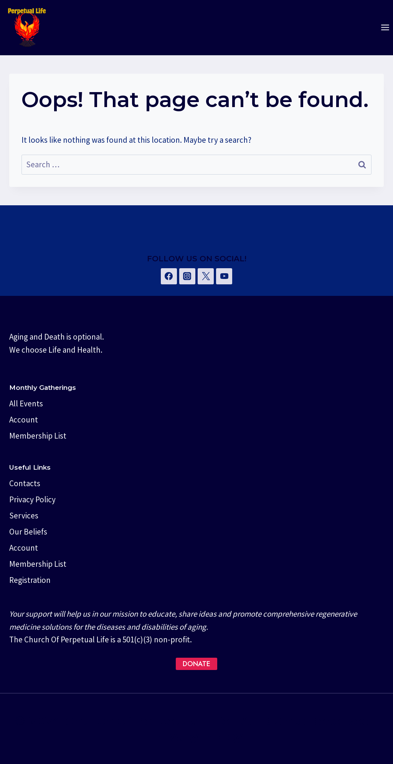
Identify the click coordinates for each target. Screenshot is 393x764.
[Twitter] (206, 276)
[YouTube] (224, 276)
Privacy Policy (32, 499)
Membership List (37, 436)
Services (23, 515)
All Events (26, 403)
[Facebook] (169, 276)
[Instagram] (187, 276)
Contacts (24, 483)
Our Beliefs (28, 531)
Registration (30, 580)
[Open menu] (385, 28)
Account (23, 419)
